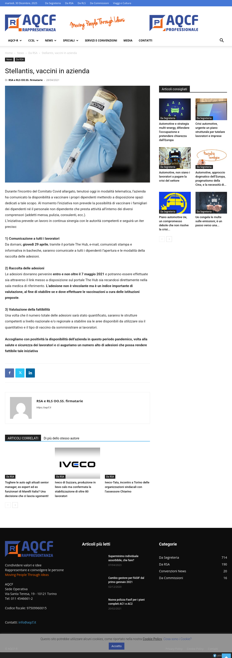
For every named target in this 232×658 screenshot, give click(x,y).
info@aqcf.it (27, 622)
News (51, 40)
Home (9, 53)
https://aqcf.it (43, 407)
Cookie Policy (152, 639)
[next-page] (15, 505)
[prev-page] (8, 505)
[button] (221, 41)
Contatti (145, 40)
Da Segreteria (53, 3)
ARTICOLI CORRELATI (23, 438)
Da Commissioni (99, 3)
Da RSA (69, 3)
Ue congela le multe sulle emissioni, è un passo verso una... (209, 221)
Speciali (70, 40)
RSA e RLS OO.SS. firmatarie (26, 80)
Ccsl (33, 40)
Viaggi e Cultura (122, 3)
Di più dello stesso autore (61, 438)
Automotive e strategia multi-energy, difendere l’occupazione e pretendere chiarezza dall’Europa (174, 132)
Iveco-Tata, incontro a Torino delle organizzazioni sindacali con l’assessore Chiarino (127, 487)
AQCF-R (15, 40)
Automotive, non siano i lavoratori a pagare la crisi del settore (174, 176)
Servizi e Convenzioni (101, 40)
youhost (220, 655)
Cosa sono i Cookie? (178, 639)
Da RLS (82, 3)
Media (127, 40)
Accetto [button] (116, 646)
